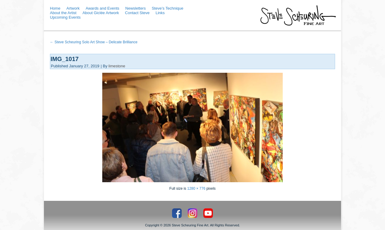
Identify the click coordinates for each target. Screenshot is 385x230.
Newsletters (135, 8)
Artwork (73, 8)
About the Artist (63, 13)
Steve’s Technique (167, 8)
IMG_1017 (65, 59)
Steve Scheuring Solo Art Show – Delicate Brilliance (93, 42)
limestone (117, 66)
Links (160, 13)
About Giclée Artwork (100, 13)
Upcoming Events (65, 17)
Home (55, 8)
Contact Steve (137, 13)
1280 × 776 (196, 188)
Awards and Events (102, 8)
